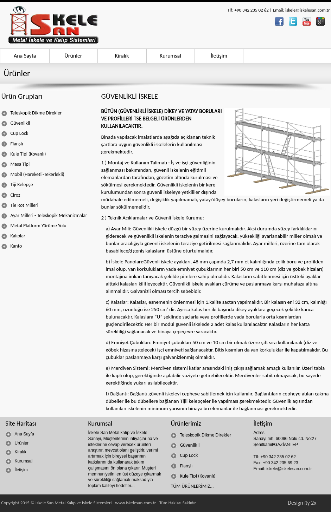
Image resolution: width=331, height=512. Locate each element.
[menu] (46, 179)
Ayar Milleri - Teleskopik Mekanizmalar (44, 215)
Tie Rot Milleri (19, 205)
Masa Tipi (15, 164)
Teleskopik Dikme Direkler (31, 113)
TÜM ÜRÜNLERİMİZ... (192, 486)
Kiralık (122, 55)
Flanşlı (12, 144)
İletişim (219, 55)
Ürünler (73, 55)
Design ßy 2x (302, 502)
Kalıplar (13, 236)
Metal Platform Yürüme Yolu (33, 226)
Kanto (11, 246)
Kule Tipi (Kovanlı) (23, 154)
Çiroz (10, 195)
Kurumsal (170, 55)
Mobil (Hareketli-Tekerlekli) (32, 174)
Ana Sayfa (25, 55)
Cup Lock (14, 133)
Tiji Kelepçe (17, 185)
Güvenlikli (15, 123)
